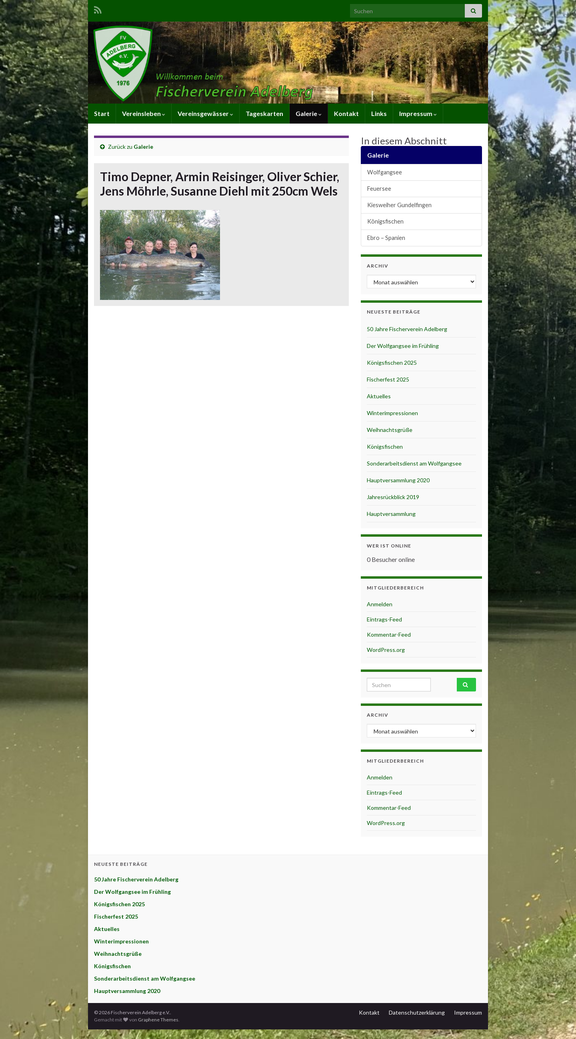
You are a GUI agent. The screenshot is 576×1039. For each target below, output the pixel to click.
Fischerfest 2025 (388, 379)
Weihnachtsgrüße (389, 429)
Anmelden (379, 604)
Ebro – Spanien (386, 237)
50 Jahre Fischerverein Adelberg (407, 329)
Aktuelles (379, 396)
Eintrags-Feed (384, 619)
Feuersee (379, 188)
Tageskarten (264, 113)
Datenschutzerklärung (417, 1012)
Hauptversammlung (391, 513)
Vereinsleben (143, 113)
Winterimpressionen (392, 413)
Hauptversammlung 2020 (398, 480)
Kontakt (346, 113)
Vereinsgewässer (205, 113)
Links (379, 113)
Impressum (418, 113)
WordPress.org (386, 649)
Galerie (309, 113)
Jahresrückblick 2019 (393, 497)
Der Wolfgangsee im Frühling (403, 345)
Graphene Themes (158, 1020)
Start (102, 113)
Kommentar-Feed (389, 634)
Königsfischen (385, 221)
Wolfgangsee (384, 172)
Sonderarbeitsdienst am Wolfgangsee (414, 463)
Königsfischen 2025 (392, 362)
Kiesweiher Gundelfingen (399, 205)
